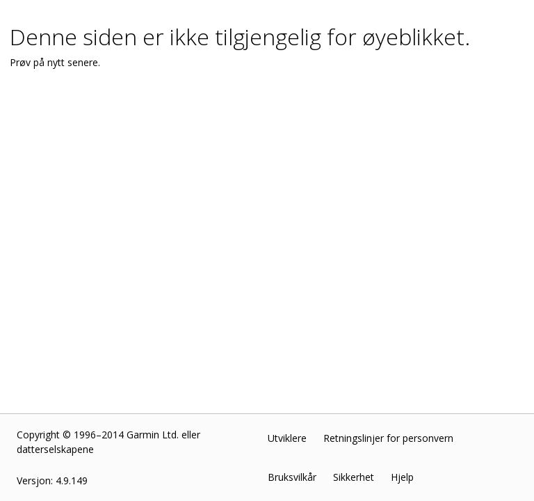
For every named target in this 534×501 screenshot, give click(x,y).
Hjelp (402, 477)
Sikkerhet (353, 477)
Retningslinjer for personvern (388, 438)
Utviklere (287, 438)
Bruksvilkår (292, 477)
